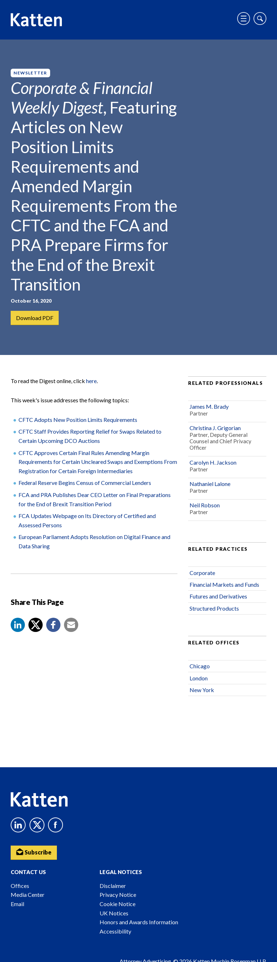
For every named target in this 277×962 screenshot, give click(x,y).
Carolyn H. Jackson (213, 462)
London (199, 678)
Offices (20, 885)
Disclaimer (113, 885)
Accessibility (115, 931)
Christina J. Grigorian (215, 428)
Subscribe (34, 852)
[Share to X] (35, 625)
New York (202, 690)
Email (17, 903)
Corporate (202, 573)
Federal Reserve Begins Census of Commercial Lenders (84, 483)
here (91, 381)
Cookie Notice (117, 903)
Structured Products (214, 608)
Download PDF (34, 317)
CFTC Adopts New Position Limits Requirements (77, 420)
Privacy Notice (118, 894)
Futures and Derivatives (218, 596)
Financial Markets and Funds (224, 584)
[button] (18, 625)
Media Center (27, 894)
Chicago (200, 666)
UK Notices (114, 913)
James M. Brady (209, 406)
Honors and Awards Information (139, 922)
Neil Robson (205, 505)
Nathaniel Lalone (210, 484)
